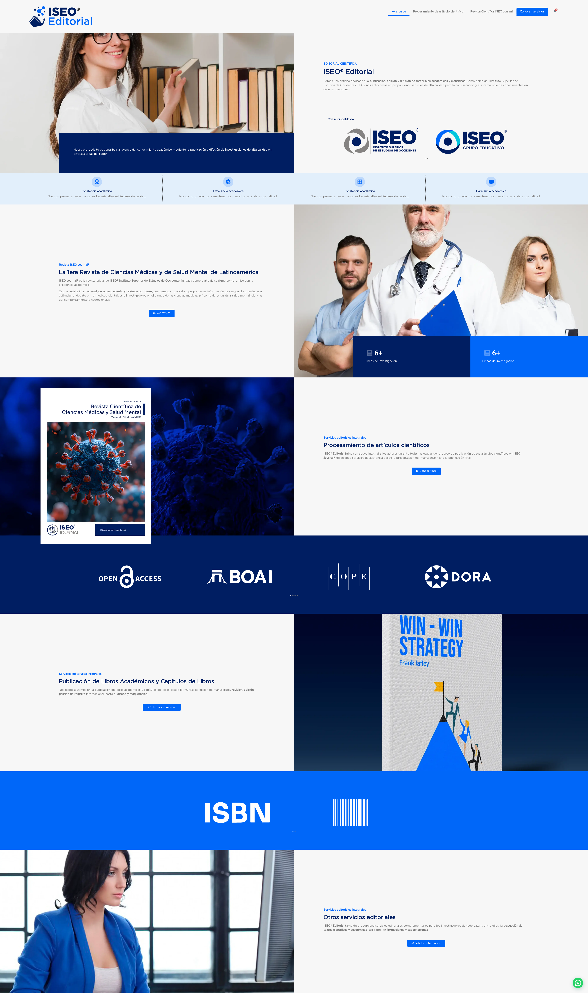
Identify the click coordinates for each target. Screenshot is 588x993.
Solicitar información (161, 707)
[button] (425, 158)
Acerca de (399, 11)
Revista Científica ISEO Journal (491, 11)
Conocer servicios (532, 11)
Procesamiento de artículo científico (438, 11)
